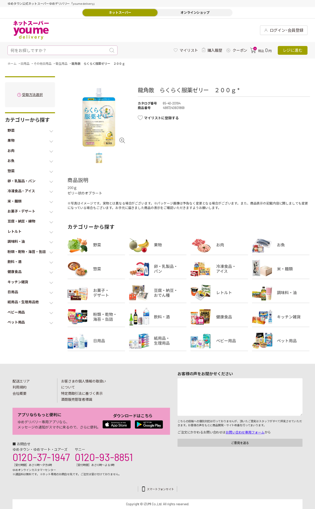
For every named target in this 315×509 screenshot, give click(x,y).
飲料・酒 (157, 317)
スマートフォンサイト (160, 489)
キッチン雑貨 (281, 317)
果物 (157, 245)
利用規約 (19, 387)
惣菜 (96, 269)
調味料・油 (281, 293)
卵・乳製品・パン (157, 269)
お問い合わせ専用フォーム (245, 432)
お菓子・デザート (96, 293)
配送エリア (21, 381)
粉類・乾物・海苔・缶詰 (96, 317)
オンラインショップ (195, 12)
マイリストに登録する (161, 118)
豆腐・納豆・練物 (157, 293)
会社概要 (19, 393)
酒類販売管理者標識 (76, 399)
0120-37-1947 (41, 457)
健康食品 (219, 317)
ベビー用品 (219, 341)
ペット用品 (281, 341)
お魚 (281, 245)
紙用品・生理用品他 (157, 341)
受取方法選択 (32, 95)
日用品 (96, 341)
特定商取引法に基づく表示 (81, 393)
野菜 (96, 245)
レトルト (219, 293)
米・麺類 (281, 269)
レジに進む (292, 50)
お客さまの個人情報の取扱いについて (83, 384)
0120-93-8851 (104, 457)
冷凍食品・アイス (219, 269)
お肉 (219, 245)
